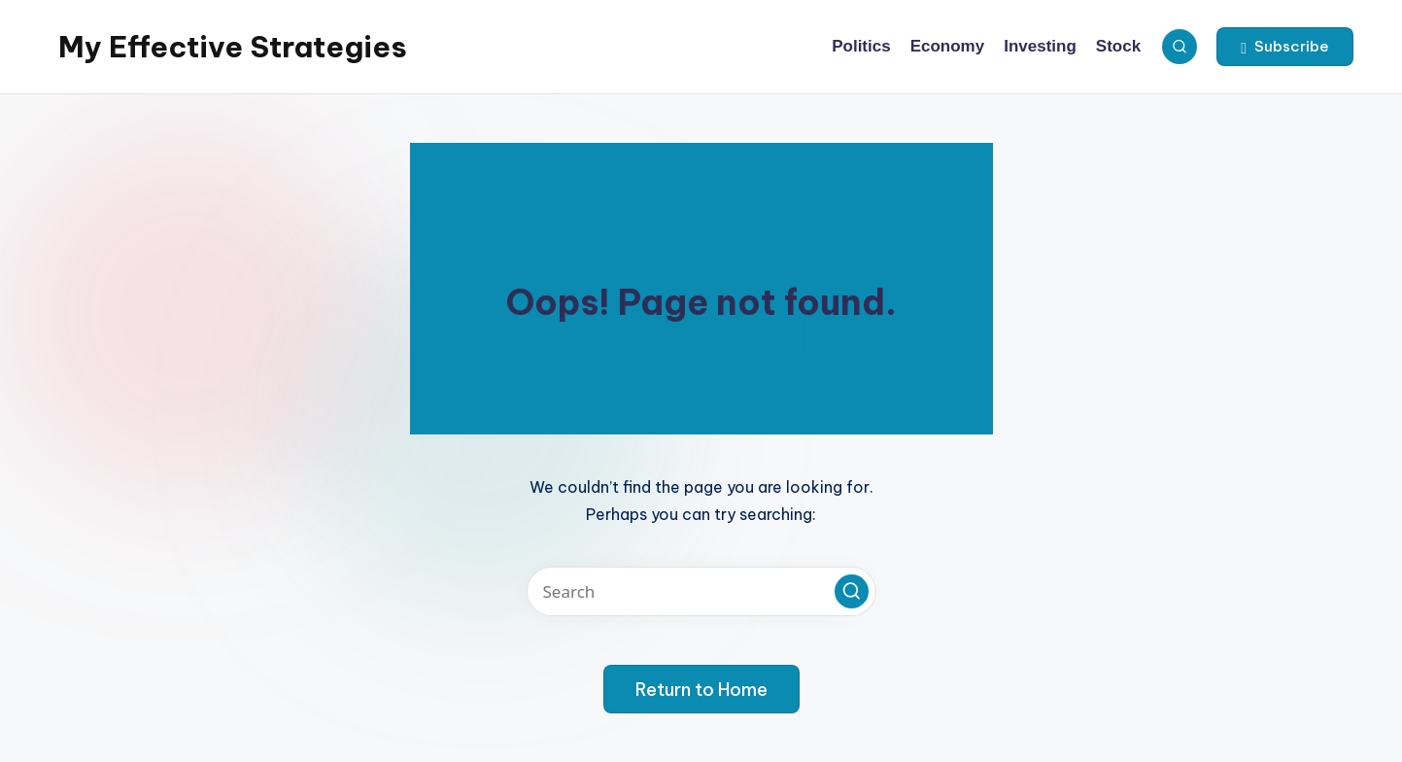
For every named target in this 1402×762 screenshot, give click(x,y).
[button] (1284, 46)
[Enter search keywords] (701, 591)
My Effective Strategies (232, 46)
